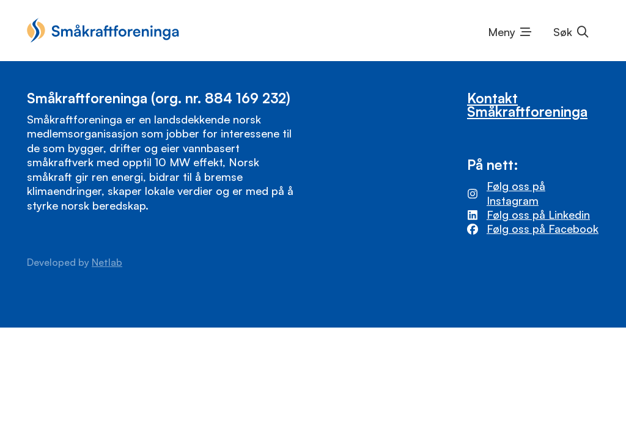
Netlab (107, 262)
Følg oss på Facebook (542, 228)
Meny (501, 31)
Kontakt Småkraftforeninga (527, 104)
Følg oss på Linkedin (538, 214)
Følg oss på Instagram (516, 193)
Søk (562, 31)
